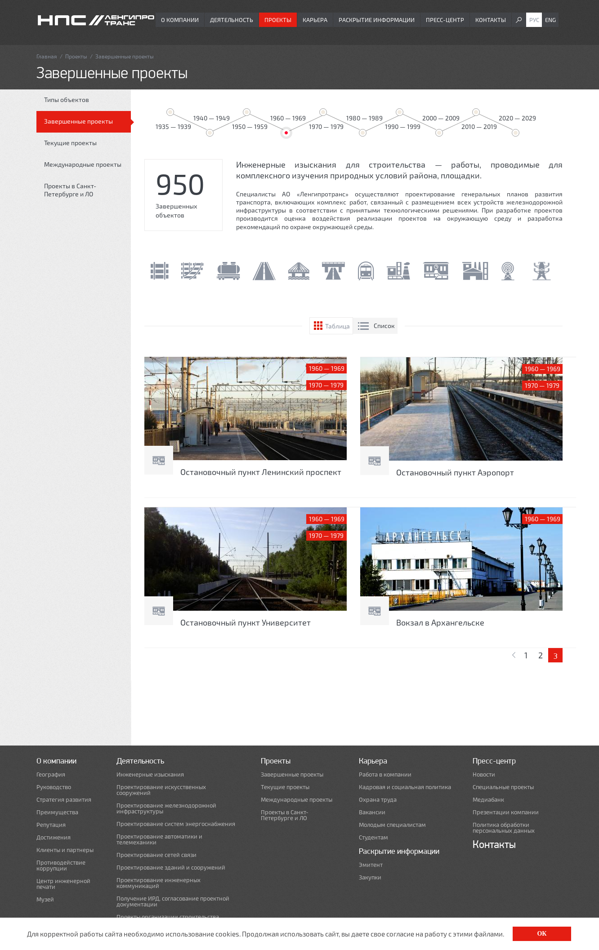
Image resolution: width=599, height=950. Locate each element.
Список (384, 325)
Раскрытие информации (377, 19)
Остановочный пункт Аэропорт (455, 472)
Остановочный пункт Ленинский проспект (260, 472)
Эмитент (371, 865)
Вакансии (372, 812)
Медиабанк (488, 800)
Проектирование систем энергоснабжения (175, 824)
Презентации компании (506, 812)
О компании (180, 19)
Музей (45, 899)
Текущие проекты (70, 142)
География (50, 774)
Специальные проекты (503, 787)
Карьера (315, 19)
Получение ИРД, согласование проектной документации (172, 901)
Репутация (51, 825)
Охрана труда (378, 800)
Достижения (53, 837)
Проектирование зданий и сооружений (170, 867)
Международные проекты (82, 164)
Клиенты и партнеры (65, 850)
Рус (534, 19)
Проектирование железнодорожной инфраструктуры (166, 808)
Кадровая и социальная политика (405, 787)
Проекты (277, 19)
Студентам (373, 837)
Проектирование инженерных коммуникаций (158, 883)
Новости (484, 774)
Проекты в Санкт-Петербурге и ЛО (70, 190)
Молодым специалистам (392, 825)
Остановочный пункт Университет (245, 622)
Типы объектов (66, 99)
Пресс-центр (445, 19)
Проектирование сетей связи (156, 855)
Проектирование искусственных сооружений (161, 790)
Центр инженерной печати (63, 884)
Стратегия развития (63, 800)
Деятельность (231, 19)
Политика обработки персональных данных (504, 828)
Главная (46, 56)
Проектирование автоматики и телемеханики (159, 839)
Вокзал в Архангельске (440, 622)
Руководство (53, 787)
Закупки (370, 877)
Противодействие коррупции (60, 865)
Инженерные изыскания (150, 774)
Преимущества (57, 812)
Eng (550, 19)
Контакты (490, 19)
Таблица (337, 326)
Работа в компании (385, 774)
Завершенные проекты (78, 121)
